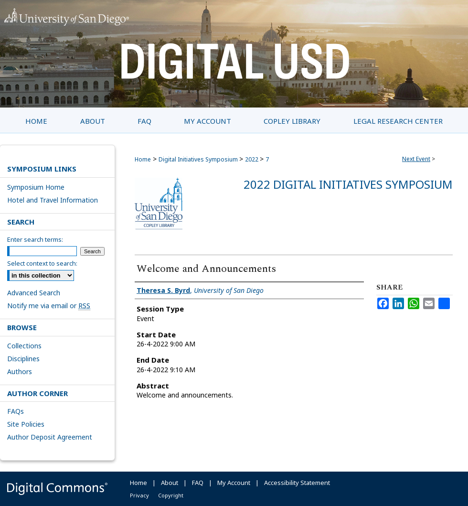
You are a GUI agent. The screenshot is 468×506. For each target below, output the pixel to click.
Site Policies (25, 424)
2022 (252, 159)
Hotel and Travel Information (52, 200)
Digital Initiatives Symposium (199, 159)
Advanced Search (33, 292)
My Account (233, 482)
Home (143, 159)
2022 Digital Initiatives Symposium (348, 184)
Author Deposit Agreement (49, 436)
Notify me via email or (48, 305)
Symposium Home (35, 187)
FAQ (197, 482)
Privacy (139, 495)
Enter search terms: (35, 239)
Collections (24, 345)
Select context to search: (42, 263)
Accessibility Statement (297, 482)
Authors (19, 371)
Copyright (170, 495)
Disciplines (23, 358)
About (169, 482)
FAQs (15, 411)
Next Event (416, 159)
